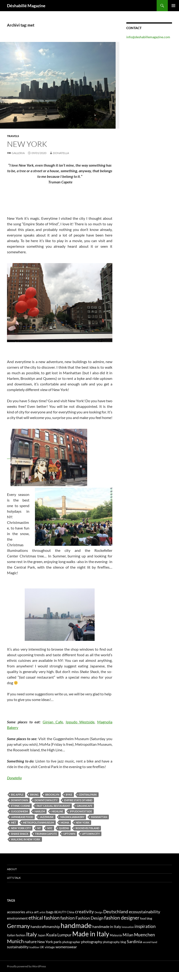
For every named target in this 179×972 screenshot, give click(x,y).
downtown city (46, 800)
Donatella (61, 153)
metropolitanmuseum (38, 822)
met (13, 822)
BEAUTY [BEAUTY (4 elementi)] (60, 912)
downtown (19, 800)
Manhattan (99, 816)
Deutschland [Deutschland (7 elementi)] (115, 911)
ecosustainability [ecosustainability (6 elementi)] (144, 911)
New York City (21, 828)
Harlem (39, 811)
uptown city (91, 833)
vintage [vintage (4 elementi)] (50, 947)
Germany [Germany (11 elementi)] (18, 925)
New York (83, 822)
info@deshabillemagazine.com (148, 37)
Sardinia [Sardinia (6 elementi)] (134, 941)
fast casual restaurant (53, 805)
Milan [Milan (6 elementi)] (128, 934)
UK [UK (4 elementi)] (42, 947)
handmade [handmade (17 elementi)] (76, 925)
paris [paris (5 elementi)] (58, 941)
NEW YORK (27, 144)
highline (57, 811)
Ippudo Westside (80, 722)
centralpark (88, 794)
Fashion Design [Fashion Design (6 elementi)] (89, 918)
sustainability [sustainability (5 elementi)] (18, 947)
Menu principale (173, 5)
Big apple (17, 794)
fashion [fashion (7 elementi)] (67, 917)
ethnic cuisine (20, 805)
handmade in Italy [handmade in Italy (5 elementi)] (106, 926)
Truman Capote (46, 833)
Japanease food (22, 816)
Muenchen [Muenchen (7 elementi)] (144, 934)
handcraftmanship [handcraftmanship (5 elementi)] (45, 926)
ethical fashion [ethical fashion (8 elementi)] (44, 917)
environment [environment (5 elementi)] (17, 918)
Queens (64, 828)
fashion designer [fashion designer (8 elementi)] (121, 917)
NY (39, 828)
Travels (13, 136)
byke (69, 794)
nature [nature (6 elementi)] (30, 941)
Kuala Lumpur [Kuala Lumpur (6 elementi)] (59, 934)
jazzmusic (47, 816)
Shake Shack (19, 833)
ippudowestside (81, 811)
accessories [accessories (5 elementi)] (16, 912)
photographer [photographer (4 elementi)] (71, 942)
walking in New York (25, 839)
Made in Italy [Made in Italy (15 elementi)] (90, 934)
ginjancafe (84, 805)
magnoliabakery (72, 816)
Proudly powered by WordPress (26, 966)
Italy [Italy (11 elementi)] (31, 934)
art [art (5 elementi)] (36, 912)
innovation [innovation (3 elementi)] (128, 926)
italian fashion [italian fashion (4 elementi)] (16, 935)
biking (34, 794)
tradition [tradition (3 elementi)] (34, 947)
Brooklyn (52, 794)
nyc (49, 828)
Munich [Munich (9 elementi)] (15, 941)
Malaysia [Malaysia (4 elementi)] (116, 935)
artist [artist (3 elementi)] (42, 912)
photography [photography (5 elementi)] (91, 941)
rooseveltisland (87, 828)
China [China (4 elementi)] (70, 912)
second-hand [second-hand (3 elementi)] (150, 942)
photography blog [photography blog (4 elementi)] (114, 942)
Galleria (18, 153)
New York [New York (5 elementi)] (45, 941)
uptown (69, 833)
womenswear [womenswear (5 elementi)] (66, 947)
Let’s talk (14, 877)
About (12, 869)
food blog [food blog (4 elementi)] (146, 918)
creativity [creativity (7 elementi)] (84, 911)
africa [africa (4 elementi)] (29, 912)
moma (65, 822)
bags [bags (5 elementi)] (50, 912)
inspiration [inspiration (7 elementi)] (145, 926)
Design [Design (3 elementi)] (99, 912)
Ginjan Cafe (53, 722)
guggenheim (19, 811)
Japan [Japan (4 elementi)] (41, 935)
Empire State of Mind (78, 800)
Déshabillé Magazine (26, 5)
